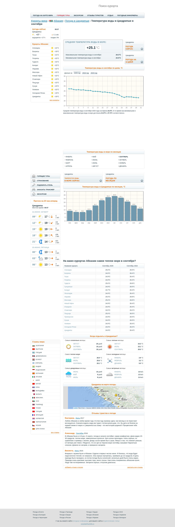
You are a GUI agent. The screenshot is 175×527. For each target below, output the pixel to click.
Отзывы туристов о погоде (104, 413)
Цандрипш (68, 330)
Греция (39, 352)
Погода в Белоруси (119, 517)
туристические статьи (111, 521)
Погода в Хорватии (119, 515)
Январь (117, 358)
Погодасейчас (129, 48)
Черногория (41, 422)
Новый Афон (69, 303)
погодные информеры (81, 521)
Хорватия (40, 418)
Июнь (75, 372)
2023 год (94, 73)
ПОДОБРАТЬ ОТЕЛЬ (45, 185)
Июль (116, 346)
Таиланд (39, 404)
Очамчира (68, 310)
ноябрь (122, 163)
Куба (38, 387)
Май (75, 374)
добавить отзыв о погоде (74, 467)
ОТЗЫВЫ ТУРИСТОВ (95, 15)
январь (69, 157)
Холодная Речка (70, 327)
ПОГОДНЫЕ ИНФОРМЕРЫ (127, 15)
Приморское (68, 317)
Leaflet (75, 408)
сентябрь (123, 157)
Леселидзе (68, 293)
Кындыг (67, 290)
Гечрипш (67, 280)
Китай (38, 384)
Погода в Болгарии (39, 515)
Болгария (40, 345)
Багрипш (67, 273)
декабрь (122, 166)
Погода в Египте (38, 512)
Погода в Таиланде (66, 512)
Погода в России (65, 517)
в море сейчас (72, 180)
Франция (39, 415)
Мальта (39, 394)
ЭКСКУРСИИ (78, 15)
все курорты (54, 100)
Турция (39, 411)
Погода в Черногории (40, 517)
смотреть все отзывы (135, 467)
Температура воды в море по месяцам (104, 152)
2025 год (77, 73)
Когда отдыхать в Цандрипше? (104, 336)
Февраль (118, 360)
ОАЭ (37, 401)
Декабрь (118, 363)
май (94, 157)
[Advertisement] (103, 32)
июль (95, 163)
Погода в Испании (92, 515)
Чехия (38, 425)
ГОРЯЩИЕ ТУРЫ (63, 15)
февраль (69, 160)
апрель (69, 166)
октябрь (123, 160)
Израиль (38, 363)
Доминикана (41, 356)
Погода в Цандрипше (77, 20)
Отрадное (68, 307)
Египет (39, 359)
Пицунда (67, 313)
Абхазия (58, 20)
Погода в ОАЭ (118, 512)
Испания (39, 373)
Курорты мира (39, 20)
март (68, 163)
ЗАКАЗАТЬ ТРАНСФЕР (45, 189)
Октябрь (76, 346)
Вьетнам (39, 349)
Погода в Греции (65, 515)
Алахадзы (68, 270)
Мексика (39, 397)
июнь (95, 160)
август (96, 166)
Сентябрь (77, 349)
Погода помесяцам (111, 179)
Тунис (38, 408)
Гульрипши (68, 287)
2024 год (85, 73)
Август (76, 344)
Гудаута (67, 283)
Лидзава (67, 297)
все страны (55, 432)
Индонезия (40, 370)
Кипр (38, 380)
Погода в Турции (92, 512)
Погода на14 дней (131, 61)
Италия (39, 377)
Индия (38, 366)
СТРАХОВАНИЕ (43, 181)
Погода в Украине (92, 517)
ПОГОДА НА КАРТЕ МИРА (43, 15)
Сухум (66, 320)
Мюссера (67, 300)
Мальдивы (40, 391)
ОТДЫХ (110, 15)
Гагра (66, 276)
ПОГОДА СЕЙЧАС (39, 29)
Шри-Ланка (40, 429)
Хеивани (67, 323)
